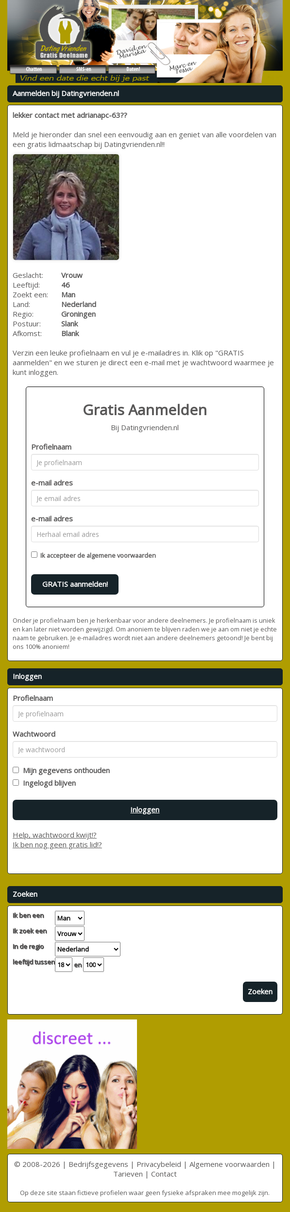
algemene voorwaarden (121, 555)
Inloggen (144, 809)
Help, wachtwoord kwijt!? (55, 835)
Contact (164, 1174)
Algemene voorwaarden (229, 1164)
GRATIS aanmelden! (75, 584)
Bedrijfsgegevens (98, 1164)
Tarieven (128, 1174)
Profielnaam (51, 447)
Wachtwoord (34, 734)
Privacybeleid (158, 1164)
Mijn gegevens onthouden (64, 770)
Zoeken (260, 991)
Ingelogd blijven (47, 783)
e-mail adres (52, 482)
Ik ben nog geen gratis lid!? (57, 844)
